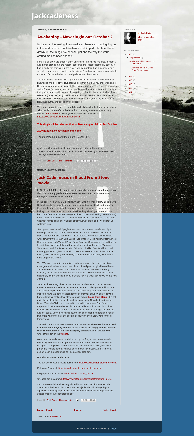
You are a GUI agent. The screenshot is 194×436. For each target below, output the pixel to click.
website (64, 334)
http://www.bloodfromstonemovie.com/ (98, 362)
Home (78, 410)
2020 (130, 54)
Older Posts (109, 410)
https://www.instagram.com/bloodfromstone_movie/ (86, 379)
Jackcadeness (55, 15)
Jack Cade (146, 33)
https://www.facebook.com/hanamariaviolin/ (58, 116)
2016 (130, 80)
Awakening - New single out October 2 (74, 37)
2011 (130, 92)
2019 (130, 76)
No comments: (66, 161)
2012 (130, 88)
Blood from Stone (97, 297)
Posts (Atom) (56, 416)
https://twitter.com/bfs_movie (78, 373)
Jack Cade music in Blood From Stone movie (141, 69)
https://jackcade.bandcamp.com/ (62, 130)
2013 (130, 84)
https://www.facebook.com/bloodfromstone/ (79, 368)
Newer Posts (45, 410)
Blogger (113, 428)
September (135, 58)
